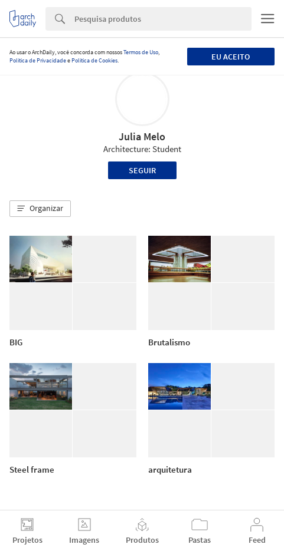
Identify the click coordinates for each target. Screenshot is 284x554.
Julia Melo (142, 136)
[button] (40, 208)
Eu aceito (230, 56)
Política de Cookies (94, 60)
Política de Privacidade (37, 60)
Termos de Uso (140, 52)
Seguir (142, 170)
